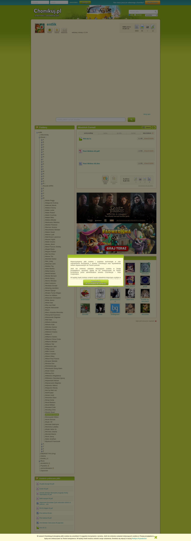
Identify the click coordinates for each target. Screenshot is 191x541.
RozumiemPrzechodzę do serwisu (96, 282)
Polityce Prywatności (139, 538)
